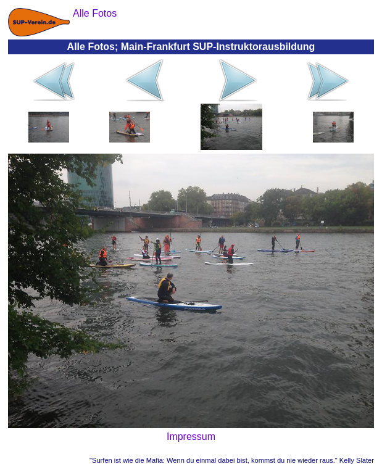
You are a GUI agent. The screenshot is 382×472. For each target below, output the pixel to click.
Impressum (191, 436)
